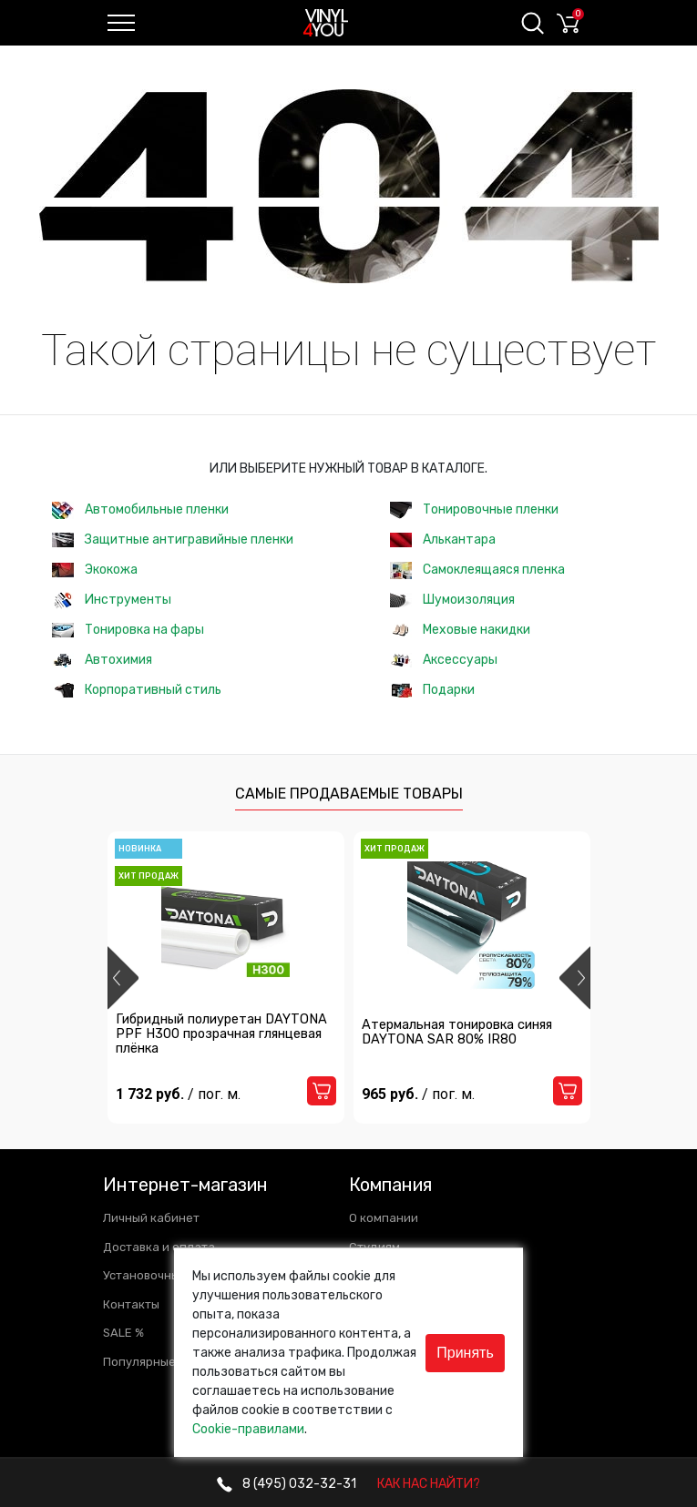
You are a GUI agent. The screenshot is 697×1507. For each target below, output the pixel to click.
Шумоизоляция (452, 599)
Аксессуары (443, 659)
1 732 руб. (183, 1107)
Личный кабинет (151, 1218)
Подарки (432, 689)
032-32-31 (286, 1484)
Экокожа (95, 569)
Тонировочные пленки (474, 510)
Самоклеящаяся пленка (477, 570)
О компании (383, 1218)
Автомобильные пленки (140, 510)
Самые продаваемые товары (349, 793)
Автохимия (102, 659)
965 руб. (422, 1107)
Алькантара (443, 539)
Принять (465, 1352)
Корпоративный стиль (136, 689)
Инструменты (111, 600)
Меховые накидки (460, 629)
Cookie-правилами (248, 1429)
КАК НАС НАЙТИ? (428, 1484)
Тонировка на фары (128, 629)
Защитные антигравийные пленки (172, 539)
